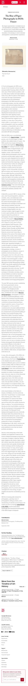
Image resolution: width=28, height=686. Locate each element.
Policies (3, 642)
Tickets (15, 2)
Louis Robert (5, 368)
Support (3, 648)
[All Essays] (5, 7)
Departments (4, 638)
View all (22, 586)
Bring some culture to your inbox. (12, 672)
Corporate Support (5, 654)
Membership (4, 650)
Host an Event (4, 652)
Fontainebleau (21, 359)
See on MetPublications (16, 538)
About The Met (4, 636)
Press (2, 644)
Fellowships (4, 664)
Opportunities (4, 658)
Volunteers (3, 662)
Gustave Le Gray (6, 184)
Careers (3, 660)
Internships (3, 666)
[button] (20, 2)
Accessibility (4, 640)
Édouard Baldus (18, 218)
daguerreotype (15, 137)
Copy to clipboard (7, 570)
